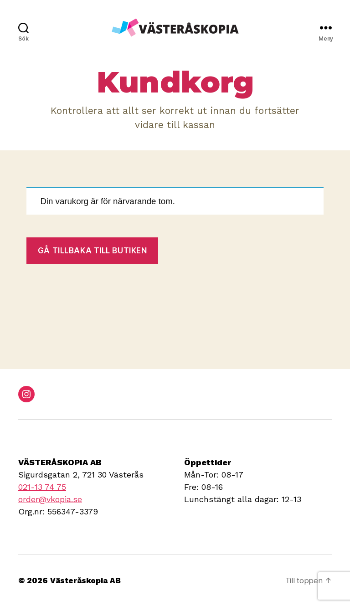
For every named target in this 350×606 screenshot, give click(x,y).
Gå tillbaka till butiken (92, 250)
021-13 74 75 (42, 487)
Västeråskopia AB (87, 580)
